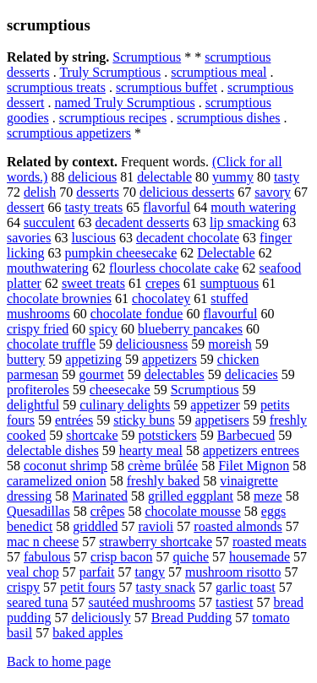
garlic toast (246, 587)
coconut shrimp (65, 465)
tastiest (234, 602)
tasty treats (93, 207)
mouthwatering (48, 268)
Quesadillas (38, 511)
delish (40, 192)
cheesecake (120, 389)
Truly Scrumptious (110, 72)
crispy (23, 587)
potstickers (168, 435)
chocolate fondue (136, 313)
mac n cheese (43, 541)
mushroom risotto (233, 572)
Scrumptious (146, 57)
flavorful (166, 207)
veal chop (33, 572)
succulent (49, 222)
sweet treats (93, 283)
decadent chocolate (187, 237)
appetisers (222, 420)
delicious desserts (186, 192)
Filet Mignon (253, 465)
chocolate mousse (193, 511)
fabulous (47, 557)
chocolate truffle (51, 344)
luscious (93, 237)
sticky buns (143, 420)
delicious (92, 177)
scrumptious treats (56, 87)
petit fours (87, 587)
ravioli (156, 526)
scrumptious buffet (166, 87)
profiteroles (38, 389)
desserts (97, 192)
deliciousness (152, 344)
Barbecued (246, 435)
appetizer (215, 405)
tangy (150, 572)
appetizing (93, 359)
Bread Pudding (191, 617)
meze (268, 496)
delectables (175, 374)
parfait (97, 572)
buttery (26, 359)
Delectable (225, 253)
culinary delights (124, 405)
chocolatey (161, 298)
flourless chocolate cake (174, 268)
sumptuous (229, 283)
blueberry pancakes (190, 329)
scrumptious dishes (228, 118)
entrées (74, 420)
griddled (95, 526)
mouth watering (253, 207)
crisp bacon (121, 557)
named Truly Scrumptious (124, 102)
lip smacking (244, 222)
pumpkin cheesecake (120, 253)
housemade (259, 557)
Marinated (100, 496)
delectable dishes (53, 450)
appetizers (169, 359)
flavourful (230, 313)
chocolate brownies (59, 298)
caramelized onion (57, 481)
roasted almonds (237, 526)
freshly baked (163, 481)
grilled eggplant (190, 496)
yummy (233, 177)
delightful (33, 405)
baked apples (87, 633)
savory (272, 192)
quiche (190, 557)
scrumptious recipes (113, 118)
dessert (25, 207)
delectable (164, 177)
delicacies (251, 374)
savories (29, 237)
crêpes (107, 511)
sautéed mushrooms (141, 602)
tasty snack (165, 587)
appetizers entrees (251, 450)
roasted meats (269, 541)
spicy (103, 329)
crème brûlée (163, 465)
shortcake (92, 435)
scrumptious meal (218, 72)
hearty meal (151, 450)
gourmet (101, 374)
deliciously (100, 617)
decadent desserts (142, 222)
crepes (162, 283)
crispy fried (37, 329)
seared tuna (37, 602)
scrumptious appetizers (69, 133)
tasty (286, 177)
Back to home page (59, 661)
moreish (230, 344)
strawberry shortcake (155, 541)
